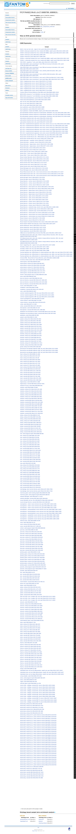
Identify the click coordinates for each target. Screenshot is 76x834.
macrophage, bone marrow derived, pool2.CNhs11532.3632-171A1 (36, 491)
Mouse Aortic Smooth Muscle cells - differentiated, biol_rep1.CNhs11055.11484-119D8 (41, 134)
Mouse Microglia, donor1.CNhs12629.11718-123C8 (32, 177)
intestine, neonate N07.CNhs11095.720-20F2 (31, 405)
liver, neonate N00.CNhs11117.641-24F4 (30, 448)
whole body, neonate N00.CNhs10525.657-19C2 (31, 772)
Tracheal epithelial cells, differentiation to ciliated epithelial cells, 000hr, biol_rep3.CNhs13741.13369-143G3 (46, 256)
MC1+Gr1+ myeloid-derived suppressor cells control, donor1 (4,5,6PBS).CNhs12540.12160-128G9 (44, 129)
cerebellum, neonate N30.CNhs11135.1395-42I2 (32, 289)
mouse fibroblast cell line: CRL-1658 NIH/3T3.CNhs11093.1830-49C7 (36, 500)
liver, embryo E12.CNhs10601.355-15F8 (30, 435)
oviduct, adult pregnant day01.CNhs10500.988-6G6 (32, 528)
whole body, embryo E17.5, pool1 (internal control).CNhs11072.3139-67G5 (38, 748)
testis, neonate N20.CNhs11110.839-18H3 (30, 639)
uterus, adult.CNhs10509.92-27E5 (28, 679)
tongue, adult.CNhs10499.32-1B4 (28, 668)
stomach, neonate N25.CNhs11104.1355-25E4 (31, 616)
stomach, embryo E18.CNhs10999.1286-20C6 (31, 611)
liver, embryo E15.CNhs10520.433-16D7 (30, 441)
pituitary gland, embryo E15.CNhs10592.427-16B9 (32, 559)
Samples (7, 15)
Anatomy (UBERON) (9, 73)
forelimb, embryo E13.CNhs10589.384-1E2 (30, 337)
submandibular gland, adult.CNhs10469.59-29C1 (32, 620)
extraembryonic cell (25, 819)
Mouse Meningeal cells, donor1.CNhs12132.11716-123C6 (34, 168)
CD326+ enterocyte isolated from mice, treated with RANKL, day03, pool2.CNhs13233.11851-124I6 (44, 52)
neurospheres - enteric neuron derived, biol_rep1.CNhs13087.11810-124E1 (38, 504)
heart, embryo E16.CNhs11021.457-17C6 (30, 363)
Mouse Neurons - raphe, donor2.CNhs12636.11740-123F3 (34, 197)
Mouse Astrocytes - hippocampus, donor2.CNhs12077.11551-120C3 (36, 146)
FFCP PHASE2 (71, 8)
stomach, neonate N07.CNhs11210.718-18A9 (31, 614)
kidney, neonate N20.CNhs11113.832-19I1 (30, 428)
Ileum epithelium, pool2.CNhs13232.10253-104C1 (32, 109)
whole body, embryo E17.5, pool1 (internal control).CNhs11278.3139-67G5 (38, 764)
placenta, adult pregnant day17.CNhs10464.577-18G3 (33, 568)
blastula (41, 821)
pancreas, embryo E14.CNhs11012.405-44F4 (31, 531)
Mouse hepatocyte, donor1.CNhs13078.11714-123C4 (33, 225)
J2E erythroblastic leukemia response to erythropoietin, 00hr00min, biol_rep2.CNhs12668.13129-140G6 (45, 114)
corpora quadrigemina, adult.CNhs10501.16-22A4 (32, 298)
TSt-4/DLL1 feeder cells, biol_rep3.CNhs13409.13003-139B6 (34, 250)
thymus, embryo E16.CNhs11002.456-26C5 (30, 648)
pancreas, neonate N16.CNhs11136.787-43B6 (31, 546)
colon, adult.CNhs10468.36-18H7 (28, 291)
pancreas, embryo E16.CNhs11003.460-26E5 (31, 535)
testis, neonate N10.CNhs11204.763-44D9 (30, 637)
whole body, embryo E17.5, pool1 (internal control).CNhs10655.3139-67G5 (38, 729)
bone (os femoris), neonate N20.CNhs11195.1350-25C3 (33, 283)
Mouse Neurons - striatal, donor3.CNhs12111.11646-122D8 (34, 205)
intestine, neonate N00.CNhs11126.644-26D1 (31, 400)
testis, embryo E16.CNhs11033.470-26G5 (30, 627)
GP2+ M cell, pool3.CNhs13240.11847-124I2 (31, 105)
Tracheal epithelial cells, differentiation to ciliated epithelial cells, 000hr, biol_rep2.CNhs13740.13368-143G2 (46, 254)
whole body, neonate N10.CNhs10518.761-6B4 (31, 777)
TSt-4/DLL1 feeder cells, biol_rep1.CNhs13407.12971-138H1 (34, 246)
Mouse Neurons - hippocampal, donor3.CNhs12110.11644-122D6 (36, 194)
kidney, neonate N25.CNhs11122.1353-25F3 (31, 430)
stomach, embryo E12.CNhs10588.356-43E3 (31, 603)
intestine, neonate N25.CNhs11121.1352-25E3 (31, 411)
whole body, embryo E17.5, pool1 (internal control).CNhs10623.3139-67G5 (38, 726)
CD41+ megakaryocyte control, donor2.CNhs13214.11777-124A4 (36, 88)
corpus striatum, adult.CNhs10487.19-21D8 (30, 300)
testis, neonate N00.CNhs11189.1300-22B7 (30, 633)
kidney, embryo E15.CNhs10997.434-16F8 (30, 417)
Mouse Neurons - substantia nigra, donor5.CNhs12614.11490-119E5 (36, 208)
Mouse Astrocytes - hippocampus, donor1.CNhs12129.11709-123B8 (36, 144)
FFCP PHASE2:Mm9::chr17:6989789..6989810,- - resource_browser (16, 4)
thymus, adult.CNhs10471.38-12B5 (28, 642)
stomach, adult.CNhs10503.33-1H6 (28, 602)
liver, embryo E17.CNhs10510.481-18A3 (30, 444)
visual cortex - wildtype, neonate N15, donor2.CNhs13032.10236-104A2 (37, 687)
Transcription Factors (10, 17)
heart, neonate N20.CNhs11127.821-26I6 (30, 376)
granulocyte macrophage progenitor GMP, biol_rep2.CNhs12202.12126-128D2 (39, 350)
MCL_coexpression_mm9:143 (47, 26)
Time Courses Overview (10, 22)
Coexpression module (10, 20)
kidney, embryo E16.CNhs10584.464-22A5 (30, 418)
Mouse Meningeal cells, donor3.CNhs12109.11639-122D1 (34, 170)
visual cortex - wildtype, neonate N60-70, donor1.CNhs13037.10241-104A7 (38, 698)
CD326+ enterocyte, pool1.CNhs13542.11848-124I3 (32, 54)
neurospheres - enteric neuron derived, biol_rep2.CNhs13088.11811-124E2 (38, 505)
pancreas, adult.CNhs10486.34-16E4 (29, 529)
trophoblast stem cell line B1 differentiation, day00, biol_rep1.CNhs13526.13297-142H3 (41, 670)
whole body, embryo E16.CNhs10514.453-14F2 (31, 713)
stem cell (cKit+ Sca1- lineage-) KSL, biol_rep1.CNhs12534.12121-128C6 (37, 596)
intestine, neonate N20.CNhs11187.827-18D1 (31, 409)
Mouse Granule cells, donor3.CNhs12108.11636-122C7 (33, 166)
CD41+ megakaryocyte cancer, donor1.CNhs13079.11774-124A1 (36, 81)
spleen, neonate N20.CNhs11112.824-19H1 (30, 592)
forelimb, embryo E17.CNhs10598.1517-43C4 (31, 343)
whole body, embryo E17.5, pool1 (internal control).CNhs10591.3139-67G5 (38, 722)
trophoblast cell (24, 821)
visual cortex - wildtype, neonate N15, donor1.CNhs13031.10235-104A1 (37, 685)
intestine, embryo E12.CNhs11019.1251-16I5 (31, 389)
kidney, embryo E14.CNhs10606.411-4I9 (30, 415)
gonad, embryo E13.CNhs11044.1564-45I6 (30, 346)
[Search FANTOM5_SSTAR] (59, 3)
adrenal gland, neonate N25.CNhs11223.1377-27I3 (32, 272)
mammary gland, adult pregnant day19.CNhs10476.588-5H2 (35, 494)
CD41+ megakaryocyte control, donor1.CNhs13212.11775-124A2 (36, 86)
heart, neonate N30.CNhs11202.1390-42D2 (30, 380)
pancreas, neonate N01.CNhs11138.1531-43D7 (31, 542)
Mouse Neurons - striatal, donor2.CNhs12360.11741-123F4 (34, 203)
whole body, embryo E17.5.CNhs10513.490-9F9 (31, 766)
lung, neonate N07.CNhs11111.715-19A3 (30, 479)
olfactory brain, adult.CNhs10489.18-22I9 (30, 520)
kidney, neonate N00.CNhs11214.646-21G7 (30, 424)
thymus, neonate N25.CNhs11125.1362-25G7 (31, 665)
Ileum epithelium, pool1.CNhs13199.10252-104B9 (32, 107)
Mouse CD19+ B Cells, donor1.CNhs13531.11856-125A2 (33, 151)
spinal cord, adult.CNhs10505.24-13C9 (29, 583)
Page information (9, 97)
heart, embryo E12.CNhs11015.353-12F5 (30, 356)
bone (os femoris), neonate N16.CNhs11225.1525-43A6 (33, 282)
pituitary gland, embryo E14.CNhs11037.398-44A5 (32, 557)
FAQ (38, 827)
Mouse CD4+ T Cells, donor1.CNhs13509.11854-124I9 (33, 153)
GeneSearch (46, 3)
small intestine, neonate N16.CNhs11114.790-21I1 (32, 581)
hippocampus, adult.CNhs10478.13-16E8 (30, 381)
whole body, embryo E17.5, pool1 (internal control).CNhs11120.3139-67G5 (38, 753)
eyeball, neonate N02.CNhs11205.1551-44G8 (31, 330)
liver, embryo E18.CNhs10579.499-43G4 (30, 446)
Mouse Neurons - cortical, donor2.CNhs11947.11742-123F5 (34, 183)
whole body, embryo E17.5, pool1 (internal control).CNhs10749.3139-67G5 (38, 733)
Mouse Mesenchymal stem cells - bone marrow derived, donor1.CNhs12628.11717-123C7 (41, 171)
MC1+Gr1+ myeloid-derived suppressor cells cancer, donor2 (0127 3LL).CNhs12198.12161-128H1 (44, 125)
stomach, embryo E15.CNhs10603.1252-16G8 (31, 605)
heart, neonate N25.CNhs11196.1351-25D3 (30, 378)
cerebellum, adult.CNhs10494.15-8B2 (29, 287)
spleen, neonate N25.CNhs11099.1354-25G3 (31, 594)
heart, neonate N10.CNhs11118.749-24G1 (30, 372)
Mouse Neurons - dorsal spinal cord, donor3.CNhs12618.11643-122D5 (37, 188)
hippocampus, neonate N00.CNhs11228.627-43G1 (32, 383)
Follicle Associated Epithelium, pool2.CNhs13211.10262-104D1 (35, 97)
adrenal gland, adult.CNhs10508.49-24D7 (30, 261)
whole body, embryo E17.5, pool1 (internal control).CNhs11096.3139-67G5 (38, 751)
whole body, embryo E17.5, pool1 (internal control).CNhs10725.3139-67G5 (38, 731)
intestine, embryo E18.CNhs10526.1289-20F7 (31, 398)
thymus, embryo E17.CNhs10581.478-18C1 (30, 650)
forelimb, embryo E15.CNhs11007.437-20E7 (30, 341)
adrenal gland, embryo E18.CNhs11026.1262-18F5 (32, 269)
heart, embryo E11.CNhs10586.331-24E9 (30, 354)
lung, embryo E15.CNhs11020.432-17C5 (30, 468)
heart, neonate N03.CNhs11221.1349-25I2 (30, 370)
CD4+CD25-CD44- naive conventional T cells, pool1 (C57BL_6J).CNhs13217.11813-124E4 (41, 77)
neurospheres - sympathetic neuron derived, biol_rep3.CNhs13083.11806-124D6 (39, 518)
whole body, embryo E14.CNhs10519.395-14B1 (31, 711)
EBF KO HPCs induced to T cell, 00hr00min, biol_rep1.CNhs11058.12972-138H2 (39, 94)
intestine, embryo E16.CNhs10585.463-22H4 (31, 394)
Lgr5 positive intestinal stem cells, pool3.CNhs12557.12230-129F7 (36, 122)
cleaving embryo (43, 823)
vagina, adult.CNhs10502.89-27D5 (28, 681)
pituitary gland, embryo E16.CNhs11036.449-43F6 (32, 561)
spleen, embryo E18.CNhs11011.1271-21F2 (30, 589)
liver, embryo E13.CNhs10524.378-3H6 (29, 437)
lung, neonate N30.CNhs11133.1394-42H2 (30, 487)
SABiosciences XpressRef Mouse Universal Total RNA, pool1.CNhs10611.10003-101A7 (40, 232)
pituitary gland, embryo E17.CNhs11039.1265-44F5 (32, 563)
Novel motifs (8, 75)
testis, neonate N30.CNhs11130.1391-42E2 (30, 640)
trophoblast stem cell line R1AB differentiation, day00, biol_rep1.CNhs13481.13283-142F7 (42, 672)
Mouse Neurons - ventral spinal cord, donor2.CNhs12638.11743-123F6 (37, 214)
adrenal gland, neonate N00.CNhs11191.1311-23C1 (32, 270)
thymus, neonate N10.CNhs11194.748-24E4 (30, 661)
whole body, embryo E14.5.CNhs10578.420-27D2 (32, 709)
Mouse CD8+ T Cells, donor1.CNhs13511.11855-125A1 (33, 155)
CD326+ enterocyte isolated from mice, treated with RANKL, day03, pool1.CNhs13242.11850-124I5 (44, 51)
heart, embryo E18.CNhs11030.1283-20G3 (30, 367)
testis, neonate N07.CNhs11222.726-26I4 (30, 635)
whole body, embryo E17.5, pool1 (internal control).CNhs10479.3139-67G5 (38, 714)
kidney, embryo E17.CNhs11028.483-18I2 (30, 420)
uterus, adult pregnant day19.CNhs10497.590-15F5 (32, 677)
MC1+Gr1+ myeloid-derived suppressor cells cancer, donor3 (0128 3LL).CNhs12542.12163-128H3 (44, 127)
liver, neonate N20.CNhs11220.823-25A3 (30, 457)
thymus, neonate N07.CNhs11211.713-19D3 (31, 659)
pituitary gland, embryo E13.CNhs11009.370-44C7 (32, 555)
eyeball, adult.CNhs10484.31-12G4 (28, 317)
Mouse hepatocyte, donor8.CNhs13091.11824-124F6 (33, 231)
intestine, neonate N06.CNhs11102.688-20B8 (31, 404)
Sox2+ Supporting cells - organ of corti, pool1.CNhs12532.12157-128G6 (37, 244)
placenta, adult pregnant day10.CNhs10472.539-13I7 (33, 566)
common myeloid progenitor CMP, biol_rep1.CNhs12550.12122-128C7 (37, 293)
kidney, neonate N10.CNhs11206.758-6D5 (30, 426)
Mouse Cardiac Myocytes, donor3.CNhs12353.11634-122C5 (34, 160)
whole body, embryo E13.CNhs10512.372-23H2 (31, 707)
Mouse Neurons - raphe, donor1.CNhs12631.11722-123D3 (34, 195)
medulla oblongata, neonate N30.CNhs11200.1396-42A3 (34, 498)
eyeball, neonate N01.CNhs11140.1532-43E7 (31, 328)
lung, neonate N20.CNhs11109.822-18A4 (30, 483)
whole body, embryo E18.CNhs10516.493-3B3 (31, 770)
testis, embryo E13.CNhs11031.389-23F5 (30, 624)
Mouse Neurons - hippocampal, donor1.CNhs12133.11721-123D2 (36, 190)
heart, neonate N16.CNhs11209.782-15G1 (30, 374)
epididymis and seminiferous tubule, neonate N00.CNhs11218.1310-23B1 (38, 311)
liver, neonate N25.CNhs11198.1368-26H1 (30, 459)
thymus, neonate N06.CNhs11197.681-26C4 (31, 657)
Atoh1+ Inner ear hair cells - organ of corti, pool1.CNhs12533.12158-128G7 (38, 49)
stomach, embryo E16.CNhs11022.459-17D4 (31, 607)
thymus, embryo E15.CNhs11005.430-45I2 (30, 646)
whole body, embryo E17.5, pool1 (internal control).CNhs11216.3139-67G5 (38, 761)
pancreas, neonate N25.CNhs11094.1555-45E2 (31, 548)
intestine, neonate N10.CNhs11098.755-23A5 (31, 407)
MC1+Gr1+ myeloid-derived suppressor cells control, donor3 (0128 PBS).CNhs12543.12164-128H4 (44, 133)
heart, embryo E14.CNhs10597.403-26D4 (30, 359)
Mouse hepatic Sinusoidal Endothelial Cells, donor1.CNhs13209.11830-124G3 (39, 221)
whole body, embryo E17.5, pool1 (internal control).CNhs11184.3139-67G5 (38, 757)
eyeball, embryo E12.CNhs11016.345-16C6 (30, 319)
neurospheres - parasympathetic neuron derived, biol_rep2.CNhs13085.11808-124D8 (40, 511)
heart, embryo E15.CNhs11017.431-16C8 (30, 361)
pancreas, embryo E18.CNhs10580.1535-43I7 (31, 539)
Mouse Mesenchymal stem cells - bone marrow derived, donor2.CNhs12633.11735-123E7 (41, 173)
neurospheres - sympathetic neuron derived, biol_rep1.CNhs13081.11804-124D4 (39, 515)
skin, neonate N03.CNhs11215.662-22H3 (30, 576)
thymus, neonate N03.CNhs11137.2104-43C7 (31, 655)
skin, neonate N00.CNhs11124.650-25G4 (30, 574)
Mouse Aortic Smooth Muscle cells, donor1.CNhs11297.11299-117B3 (36, 138)
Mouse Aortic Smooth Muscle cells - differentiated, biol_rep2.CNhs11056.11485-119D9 (41, 136)
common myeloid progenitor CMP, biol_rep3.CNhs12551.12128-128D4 (37, 296)
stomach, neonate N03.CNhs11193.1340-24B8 (31, 613)
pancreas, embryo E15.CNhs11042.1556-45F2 (31, 533)
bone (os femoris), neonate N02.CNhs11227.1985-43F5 (33, 280)
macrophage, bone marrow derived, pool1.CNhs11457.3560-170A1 (36, 489)
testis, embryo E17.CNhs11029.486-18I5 (30, 629)
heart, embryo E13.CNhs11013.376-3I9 (29, 357)
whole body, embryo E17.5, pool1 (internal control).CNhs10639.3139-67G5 (38, 727)
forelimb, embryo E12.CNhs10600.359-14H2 (31, 335)
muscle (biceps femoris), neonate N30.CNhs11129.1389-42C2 (35, 502)
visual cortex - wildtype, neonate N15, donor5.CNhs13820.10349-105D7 (37, 690)
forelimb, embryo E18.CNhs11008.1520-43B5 (31, 344)
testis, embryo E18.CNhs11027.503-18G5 (30, 631)
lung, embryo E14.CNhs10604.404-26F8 (30, 467)
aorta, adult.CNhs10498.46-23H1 (28, 276)
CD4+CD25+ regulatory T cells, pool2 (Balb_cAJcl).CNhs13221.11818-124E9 (38, 62)
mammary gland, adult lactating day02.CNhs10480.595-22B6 (35, 492)
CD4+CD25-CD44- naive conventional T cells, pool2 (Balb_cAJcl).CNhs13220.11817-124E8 (42, 79)
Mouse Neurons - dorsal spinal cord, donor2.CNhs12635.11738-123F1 (37, 186)
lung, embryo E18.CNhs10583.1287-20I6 (30, 474)
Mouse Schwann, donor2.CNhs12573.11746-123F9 (32, 220)
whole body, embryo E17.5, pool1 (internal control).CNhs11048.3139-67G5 (38, 746)
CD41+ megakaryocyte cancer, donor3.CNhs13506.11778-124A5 (36, 84)
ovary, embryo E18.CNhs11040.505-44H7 (30, 524)
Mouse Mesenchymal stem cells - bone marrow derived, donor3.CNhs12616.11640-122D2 (42, 175)
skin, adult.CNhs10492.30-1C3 (27, 572)
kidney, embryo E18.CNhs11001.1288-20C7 (30, 422)
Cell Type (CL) (8, 68)
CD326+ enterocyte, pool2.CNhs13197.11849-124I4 (32, 56)
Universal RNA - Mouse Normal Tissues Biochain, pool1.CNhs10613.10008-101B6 (39, 257)
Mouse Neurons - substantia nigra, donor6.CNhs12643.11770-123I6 (36, 210)
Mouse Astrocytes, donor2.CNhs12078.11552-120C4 (33, 147)
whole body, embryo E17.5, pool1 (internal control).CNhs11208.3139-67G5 (38, 759)
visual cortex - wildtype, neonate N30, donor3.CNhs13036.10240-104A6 (37, 696)
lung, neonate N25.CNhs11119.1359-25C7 (30, 485)
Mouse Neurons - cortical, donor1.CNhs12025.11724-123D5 (34, 181)
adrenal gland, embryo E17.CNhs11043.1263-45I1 (32, 267)
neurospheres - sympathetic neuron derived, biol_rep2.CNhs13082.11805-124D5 (39, 516)
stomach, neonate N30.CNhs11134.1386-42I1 (31, 618)
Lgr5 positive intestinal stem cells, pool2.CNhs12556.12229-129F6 (36, 120)
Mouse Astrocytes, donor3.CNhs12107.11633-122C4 (33, 149)
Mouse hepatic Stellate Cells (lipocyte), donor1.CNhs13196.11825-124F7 (37, 223)
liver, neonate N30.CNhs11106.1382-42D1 (30, 461)
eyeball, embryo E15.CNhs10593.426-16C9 (30, 322)
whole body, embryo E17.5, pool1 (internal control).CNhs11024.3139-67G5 (38, 742)
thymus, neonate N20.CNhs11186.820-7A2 (30, 663)
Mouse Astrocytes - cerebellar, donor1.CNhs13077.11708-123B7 (35, 140)
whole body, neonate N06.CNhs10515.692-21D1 (32, 776)
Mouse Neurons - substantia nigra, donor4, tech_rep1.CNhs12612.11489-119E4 (39, 207)
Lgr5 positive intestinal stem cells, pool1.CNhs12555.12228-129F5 (36, 118)
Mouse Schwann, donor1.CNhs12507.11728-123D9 (32, 218)
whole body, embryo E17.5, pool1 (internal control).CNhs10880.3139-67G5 (38, 738)
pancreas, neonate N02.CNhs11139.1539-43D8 (31, 544)
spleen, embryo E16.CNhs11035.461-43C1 (30, 587)
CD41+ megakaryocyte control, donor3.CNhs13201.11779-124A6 (36, 90)
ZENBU (42, 32)
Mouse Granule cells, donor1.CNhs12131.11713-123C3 (33, 162)
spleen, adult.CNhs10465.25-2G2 (28, 585)
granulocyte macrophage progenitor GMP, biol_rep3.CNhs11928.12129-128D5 (39, 352)
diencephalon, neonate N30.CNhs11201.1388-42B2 (32, 309)
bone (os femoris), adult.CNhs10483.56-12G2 (31, 278)
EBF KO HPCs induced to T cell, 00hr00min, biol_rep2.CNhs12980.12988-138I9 (39, 96)
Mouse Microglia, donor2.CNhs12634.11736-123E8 (32, 179)
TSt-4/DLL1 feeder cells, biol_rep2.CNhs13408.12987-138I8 (34, 248)
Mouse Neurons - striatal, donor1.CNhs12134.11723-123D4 (34, 201)
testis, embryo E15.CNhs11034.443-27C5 (30, 626)
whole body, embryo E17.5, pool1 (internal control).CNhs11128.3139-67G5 (38, 755)
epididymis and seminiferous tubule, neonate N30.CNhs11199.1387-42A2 (38, 313)
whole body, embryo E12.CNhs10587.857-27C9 (31, 705)
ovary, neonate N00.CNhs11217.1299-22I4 (30, 526)
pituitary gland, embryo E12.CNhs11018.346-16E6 (32, 554)
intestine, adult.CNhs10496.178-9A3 (29, 387)
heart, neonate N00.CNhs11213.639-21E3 (30, 368)
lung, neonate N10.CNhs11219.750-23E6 (30, 481)
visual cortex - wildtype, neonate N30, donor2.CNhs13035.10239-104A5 (37, 694)
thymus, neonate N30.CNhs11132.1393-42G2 (31, 666)
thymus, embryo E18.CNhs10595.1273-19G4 (31, 652)
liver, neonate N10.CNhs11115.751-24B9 (30, 455)
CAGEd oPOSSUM (9, 80)
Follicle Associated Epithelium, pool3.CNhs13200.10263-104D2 (35, 99)
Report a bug (34, 830)
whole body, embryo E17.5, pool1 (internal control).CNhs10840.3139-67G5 (38, 735)
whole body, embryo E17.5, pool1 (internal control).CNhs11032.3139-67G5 (38, 744)
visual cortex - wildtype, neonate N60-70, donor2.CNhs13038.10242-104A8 (38, 700)
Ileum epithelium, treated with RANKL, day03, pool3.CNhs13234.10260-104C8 (39, 110)
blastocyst (41, 819)
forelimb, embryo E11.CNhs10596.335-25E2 (30, 333)
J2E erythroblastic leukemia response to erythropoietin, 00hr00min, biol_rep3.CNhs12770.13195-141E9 (45, 116)
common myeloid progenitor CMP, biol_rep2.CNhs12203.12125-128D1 (37, 295)
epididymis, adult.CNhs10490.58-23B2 (29, 315)
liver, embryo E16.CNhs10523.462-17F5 (30, 442)
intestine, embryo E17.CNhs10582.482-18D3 (31, 396)
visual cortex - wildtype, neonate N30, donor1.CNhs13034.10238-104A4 (37, 692)
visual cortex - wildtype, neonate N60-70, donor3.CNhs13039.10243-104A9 (38, 701)
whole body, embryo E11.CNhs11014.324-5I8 (31, 703)
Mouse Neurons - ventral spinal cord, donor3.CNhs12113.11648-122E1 (37, 216)
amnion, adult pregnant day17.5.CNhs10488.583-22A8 (33, 274)
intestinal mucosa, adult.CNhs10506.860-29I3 (31, 385)
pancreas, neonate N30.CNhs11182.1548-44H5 (31, 550)
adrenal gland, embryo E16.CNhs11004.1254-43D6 (32, 265)
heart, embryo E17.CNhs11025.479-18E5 (30, 365)
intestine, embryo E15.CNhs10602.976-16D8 (31, 393)
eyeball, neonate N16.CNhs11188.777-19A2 (30, 331)
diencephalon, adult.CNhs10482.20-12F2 (30, 307)
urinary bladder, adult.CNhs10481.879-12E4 (31, 676)
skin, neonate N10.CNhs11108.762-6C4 (29, 579)
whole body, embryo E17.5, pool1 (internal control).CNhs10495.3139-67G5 (38, 716)
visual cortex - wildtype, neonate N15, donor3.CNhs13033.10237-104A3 (37, 689)
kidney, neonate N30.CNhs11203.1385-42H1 (31, 431)
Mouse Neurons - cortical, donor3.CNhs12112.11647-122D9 (34, 184)
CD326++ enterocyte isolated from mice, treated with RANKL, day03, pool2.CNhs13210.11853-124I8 (44, 60)
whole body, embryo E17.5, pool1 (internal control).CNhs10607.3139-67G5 (38, 724)
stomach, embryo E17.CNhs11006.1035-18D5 (31, 609)
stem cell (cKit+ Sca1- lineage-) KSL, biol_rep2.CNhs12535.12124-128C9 (37, 598)
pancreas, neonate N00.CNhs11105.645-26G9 (31, 541)
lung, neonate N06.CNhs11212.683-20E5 (30, 478)
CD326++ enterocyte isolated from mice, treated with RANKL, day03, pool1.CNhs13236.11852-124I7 (44, 58)
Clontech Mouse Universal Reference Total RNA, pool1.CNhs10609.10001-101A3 (39, 92)
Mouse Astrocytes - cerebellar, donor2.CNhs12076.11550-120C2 (35, 142)
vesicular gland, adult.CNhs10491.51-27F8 (30, 683)
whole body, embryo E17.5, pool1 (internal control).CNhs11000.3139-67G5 (38, 740)
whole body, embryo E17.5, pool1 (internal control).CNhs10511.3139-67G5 (38, 718)
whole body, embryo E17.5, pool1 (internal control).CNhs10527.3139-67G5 (38, 720)
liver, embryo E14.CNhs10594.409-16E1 (30, 439)
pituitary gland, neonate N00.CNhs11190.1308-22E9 (33, 565)
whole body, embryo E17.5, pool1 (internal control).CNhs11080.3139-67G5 (38, 750)
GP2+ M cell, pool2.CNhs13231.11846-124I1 (31, 103)
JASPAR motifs (8, 78)
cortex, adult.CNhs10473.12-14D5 (28, 304)
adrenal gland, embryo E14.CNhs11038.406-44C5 (32, 263)
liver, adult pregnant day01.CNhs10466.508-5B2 (32, 433)
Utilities (7, 90)
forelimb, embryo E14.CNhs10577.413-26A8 (31, 339)
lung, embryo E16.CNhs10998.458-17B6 (30, 470)
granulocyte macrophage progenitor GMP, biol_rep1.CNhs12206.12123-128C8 (39, 348)
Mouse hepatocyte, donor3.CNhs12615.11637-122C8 (33, 227)
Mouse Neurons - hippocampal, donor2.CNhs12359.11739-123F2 (35, 192)
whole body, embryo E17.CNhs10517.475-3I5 (31, 768)
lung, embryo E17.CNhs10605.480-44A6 (30, 472)
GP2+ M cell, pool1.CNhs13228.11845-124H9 (31, 101)
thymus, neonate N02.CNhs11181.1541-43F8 (31, 653)
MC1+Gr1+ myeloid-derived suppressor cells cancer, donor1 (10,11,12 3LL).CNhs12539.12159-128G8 (45, 123)
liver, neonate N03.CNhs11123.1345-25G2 (30, 450)
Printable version (9, 95)
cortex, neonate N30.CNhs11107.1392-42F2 (30, 306)
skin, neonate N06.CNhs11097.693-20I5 (29, 578)
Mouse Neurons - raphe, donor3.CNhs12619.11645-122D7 (34, 199)
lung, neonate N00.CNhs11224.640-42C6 (30, 476)
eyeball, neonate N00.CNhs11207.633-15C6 (30, 326)
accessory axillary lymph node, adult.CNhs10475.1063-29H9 (34, 259)
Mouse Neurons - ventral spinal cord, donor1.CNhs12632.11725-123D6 (37, 212)
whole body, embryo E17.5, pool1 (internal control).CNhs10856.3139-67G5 (38, 737)
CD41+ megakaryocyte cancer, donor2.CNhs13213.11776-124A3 (36, 83)
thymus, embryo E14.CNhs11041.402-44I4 (30, 644)
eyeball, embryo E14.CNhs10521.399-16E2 (30, 320)
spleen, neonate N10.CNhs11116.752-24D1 (30, 590)
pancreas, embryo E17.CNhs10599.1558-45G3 (31, 537)
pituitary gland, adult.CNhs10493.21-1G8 (30, 552)
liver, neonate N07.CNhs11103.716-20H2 (30, 454)
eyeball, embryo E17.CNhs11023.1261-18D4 (31, 324)
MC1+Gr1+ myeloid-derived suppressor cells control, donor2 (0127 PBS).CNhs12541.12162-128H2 (44, 131)
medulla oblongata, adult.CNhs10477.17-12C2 (31, 496)
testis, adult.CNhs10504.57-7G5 (28, 622)
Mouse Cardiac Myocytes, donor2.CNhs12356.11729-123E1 (34, 158)
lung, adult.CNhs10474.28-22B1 (28, 463)
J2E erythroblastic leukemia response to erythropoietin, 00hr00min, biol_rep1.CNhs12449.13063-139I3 (45, 112)
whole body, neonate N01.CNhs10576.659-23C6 (31, 774)
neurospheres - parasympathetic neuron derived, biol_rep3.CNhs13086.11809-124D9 (40, 513)
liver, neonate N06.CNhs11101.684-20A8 (30, 452)
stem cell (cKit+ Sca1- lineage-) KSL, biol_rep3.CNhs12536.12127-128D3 (37, 600)
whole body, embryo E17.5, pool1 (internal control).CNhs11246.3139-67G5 (38, 763)
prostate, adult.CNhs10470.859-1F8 (28, 570)
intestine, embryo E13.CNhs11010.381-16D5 (31, 391)
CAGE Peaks (8, 49)
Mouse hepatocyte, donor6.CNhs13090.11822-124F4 (33, 229)
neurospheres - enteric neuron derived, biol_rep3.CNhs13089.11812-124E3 (38, 507)
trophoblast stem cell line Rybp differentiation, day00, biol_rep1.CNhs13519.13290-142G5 (42, 674)
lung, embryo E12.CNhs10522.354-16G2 (30, 465)
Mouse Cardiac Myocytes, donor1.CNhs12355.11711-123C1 (34, 157)
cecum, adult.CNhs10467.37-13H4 (28, 285)
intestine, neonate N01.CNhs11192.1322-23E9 (31, 402)
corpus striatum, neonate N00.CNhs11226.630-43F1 (32, 302)
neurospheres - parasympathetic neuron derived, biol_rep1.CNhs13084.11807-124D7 (40, 509)
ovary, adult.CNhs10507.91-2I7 (27, 522)
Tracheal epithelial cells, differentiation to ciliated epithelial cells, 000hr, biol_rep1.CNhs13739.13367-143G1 (46, 252)
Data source (8, 85)
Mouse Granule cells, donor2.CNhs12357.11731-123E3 (33, 164)
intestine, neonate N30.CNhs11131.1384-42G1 (31, 413)
